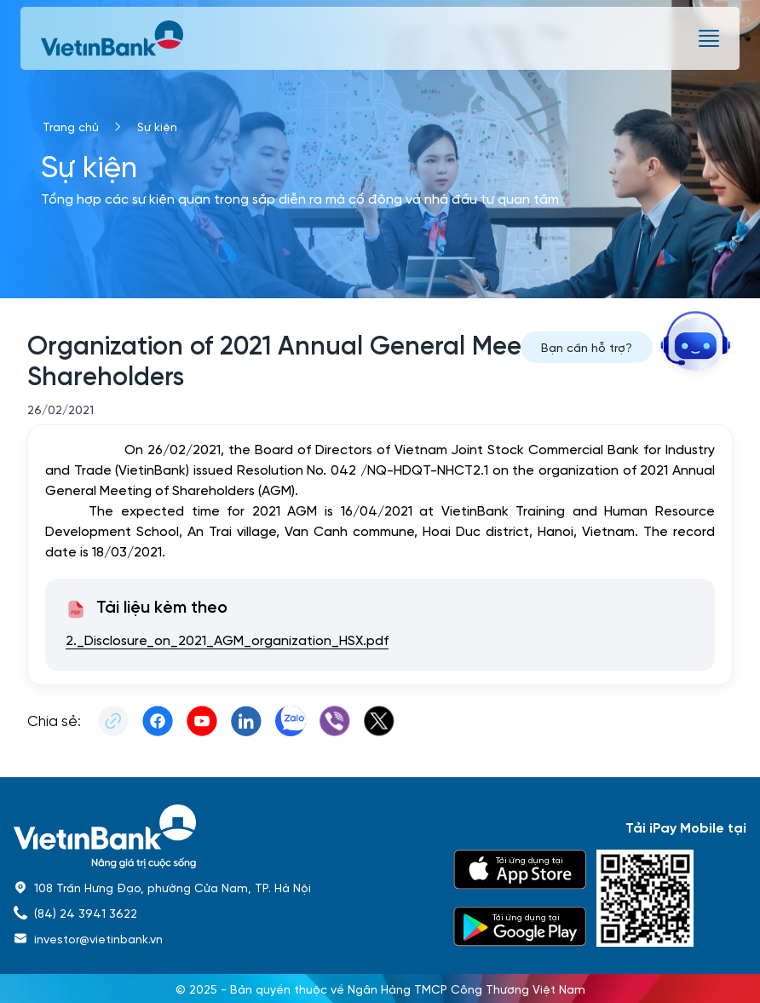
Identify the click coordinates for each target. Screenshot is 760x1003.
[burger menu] (709, 38)
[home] (223, 836)
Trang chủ (71, 126)
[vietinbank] (113, 38)
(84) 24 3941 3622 (85, 912)
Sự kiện (157, 126)
